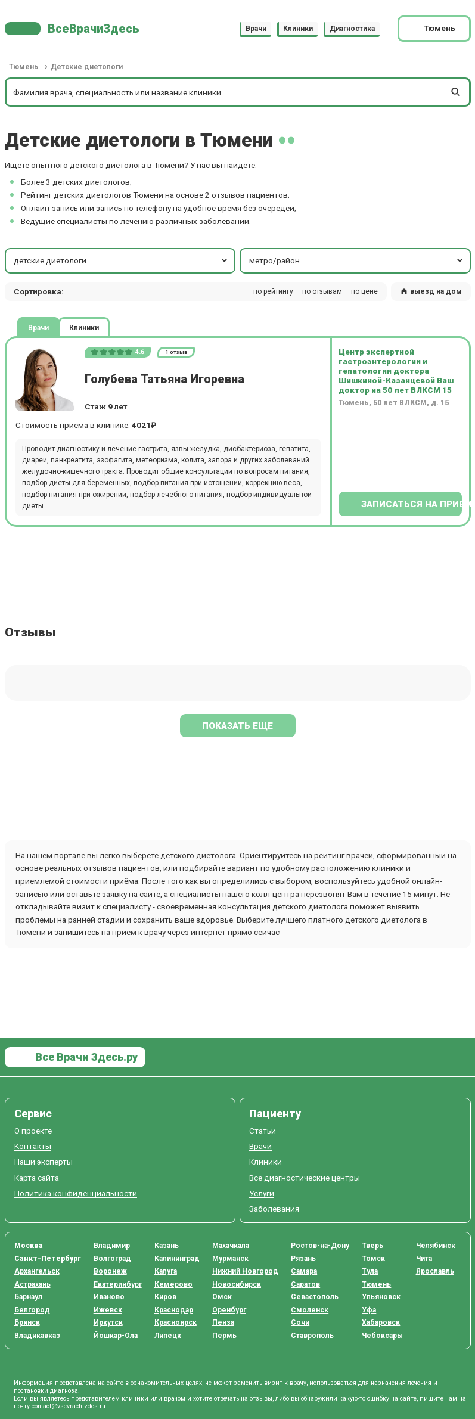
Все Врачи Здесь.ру (85, 1057)
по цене (364, 291)
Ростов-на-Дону (320, 1245)
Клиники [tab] (84, 327)
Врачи (256, 28)
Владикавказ (37, 1335)
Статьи (262, 1130)
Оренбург (229, 1310)
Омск (222, 1297)
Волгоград (112, 1259)
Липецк (167, 1335)
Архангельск (37, 1271)
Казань (166, 1245)
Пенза (223, 1322)
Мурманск (230, 1259)
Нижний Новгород (245, 1271)
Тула (370, 1271)
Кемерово (173, 1284)
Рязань (303, 1259)
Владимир (112, 1245)
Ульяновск (381, 1297)
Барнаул (28, 1297)
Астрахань (32, 1284)
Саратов (305, 1284)
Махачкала (230, 1245)
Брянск (27, 1322)
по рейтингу (273, 291)
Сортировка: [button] (39, 291)
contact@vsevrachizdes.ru (68, 1406)
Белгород (32, 1310)
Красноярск (175, 1322)
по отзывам (322, 291)
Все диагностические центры (304, 1177)
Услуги (261, 1193)
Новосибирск (236, 1284)
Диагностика (352, 28)
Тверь (372, 1245)
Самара (304, 1271)
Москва (28, 1245)
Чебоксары (382, 1335)
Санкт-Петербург (47, 1259)
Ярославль (435, 1271)
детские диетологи (121, 260)
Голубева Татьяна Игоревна (164, 379)
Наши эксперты (43, 1161)
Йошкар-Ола (116, 1335)
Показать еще (237, 726)
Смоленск (309, 1310)
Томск (373, 1259)
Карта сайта (36, 1177)
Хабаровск (381, 1322)
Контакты (32, 1146)
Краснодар (173, 1310)
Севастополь (315, 1297)
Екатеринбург (118, 1284)
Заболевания (274, 1208)
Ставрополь (312, 1335)
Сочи (300, 1322)
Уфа (369, 1310)
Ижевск (108, 1310)
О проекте (33, 1130)
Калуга (165, 1271)
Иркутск (108, 1322)
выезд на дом (431, 291)
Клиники (298, 28)
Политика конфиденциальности (75, 1193)
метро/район (357, 260)
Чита (424, 1259)
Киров (165, 1297)
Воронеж (110, 1271)
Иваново (109, 1297)
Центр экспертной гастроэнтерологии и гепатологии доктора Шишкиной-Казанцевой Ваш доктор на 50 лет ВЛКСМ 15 (396, 371)
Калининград (177, 1259)
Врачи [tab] (38, 327)
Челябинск (435, 1245)
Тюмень (376, 1284)
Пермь (224, 1335)
